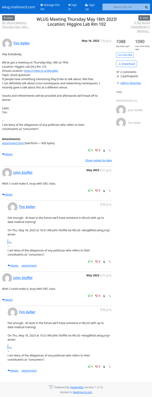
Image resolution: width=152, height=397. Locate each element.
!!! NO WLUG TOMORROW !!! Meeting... (140, 27)
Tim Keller (21, 43)
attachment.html (13, 143)
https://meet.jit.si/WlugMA (41, 71)
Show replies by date (98, 160)
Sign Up (90, 7)
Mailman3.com (82, 392)
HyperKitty (77, 387)
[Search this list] (122, 7)
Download (126, 64)
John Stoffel (23, 172)
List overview (125, 55)
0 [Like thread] (91, 150)
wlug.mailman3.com (18, 7)
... (10, 241)
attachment (29, 265)
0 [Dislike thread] (98, 150)
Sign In (72, 7)
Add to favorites (128, 83)
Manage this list (50, 7)
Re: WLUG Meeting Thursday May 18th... (15, 25)
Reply (7, 154)
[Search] (146, 7)
